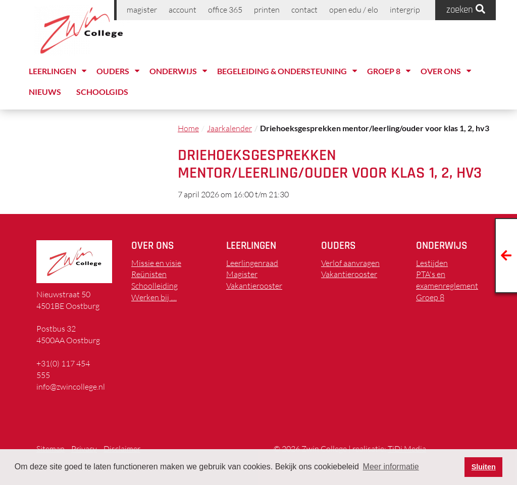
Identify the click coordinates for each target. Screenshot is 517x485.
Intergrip (405, 10)
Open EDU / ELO (353, 10)
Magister (142, 10)
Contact (304, 10)
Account (182, 10)
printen (267, 10)
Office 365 (225, 10)
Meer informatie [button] (391, 466)
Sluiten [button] (484, 467)
